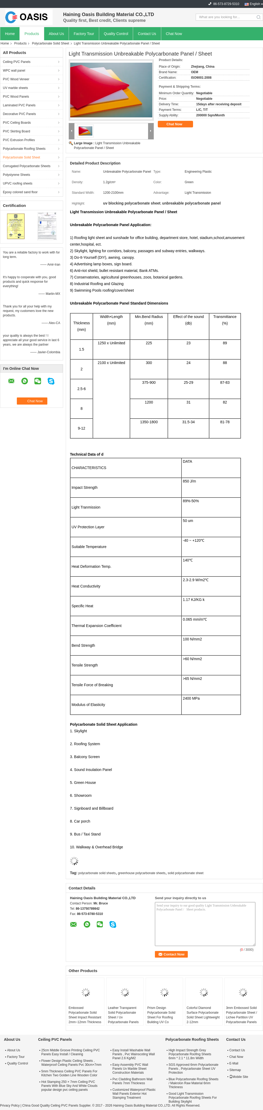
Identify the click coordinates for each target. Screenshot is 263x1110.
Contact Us (147, 34)
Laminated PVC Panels (19, 105)
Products (31, 34)
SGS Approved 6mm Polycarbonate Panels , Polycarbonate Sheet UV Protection (193, 1068)
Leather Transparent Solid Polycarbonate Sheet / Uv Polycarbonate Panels (123, 1015)
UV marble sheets (15, 88)
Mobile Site (238, 1077)
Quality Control (116, 34)
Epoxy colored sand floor (20, 192)
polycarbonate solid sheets (97, 873)
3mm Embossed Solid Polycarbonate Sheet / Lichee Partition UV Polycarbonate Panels (241, 1015)
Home (10, 34)
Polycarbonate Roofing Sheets (24, 149)
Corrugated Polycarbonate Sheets (26, 166)
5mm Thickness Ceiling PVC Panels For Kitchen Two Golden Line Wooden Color (69, 1073)
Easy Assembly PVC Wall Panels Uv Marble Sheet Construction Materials (130, 1068)
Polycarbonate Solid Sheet (50, 43)
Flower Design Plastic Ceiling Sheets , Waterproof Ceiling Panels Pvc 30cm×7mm (71, 1063)
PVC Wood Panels (16, 96)
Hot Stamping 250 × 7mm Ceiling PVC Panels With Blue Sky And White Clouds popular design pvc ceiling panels (69, 1086)
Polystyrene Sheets (16, 175)
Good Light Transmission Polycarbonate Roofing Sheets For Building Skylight (193, 1097)
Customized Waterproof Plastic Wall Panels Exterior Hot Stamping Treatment (133, 1093)
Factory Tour (84, 34)
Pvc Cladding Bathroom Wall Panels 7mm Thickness (132, 1081)
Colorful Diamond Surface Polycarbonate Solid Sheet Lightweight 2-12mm (203, 1015)
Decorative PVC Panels (19, 114)
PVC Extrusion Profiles (19, 140)
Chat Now (174, 34)
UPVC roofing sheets (17, 183)
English (255, 4)
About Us (56, 34)
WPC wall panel (14, 70)
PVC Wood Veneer (16, 79)
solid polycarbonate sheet (185, 873)
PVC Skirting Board (16, 131)
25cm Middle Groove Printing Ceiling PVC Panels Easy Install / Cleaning (70, 1052)
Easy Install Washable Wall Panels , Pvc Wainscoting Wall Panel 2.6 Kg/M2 (133, 1054)
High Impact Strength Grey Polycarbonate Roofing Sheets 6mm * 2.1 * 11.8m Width (190, 1054)
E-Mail (233, 1063)
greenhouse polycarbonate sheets (141, 873)
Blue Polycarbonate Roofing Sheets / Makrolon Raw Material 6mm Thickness (193, 1083)
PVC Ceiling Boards (17, 123)
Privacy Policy (10, 1105)
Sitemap (235, 1070)
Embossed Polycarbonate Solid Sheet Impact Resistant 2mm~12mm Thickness (85, 1015)
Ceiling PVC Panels (17, 62)
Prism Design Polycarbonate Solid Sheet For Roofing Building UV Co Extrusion (161, 1017)
